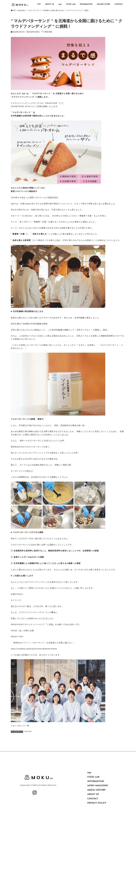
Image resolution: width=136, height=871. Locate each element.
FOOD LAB (93, 799)
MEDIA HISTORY (96, 812)
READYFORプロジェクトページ (26, 624)
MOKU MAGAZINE (97, 808)
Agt (89, 795)
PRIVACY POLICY (96, 825)
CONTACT (92, 821)
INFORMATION (95, 803)
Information (28, 731)
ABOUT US (93, 816)
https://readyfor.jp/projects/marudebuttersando (34, 649)
